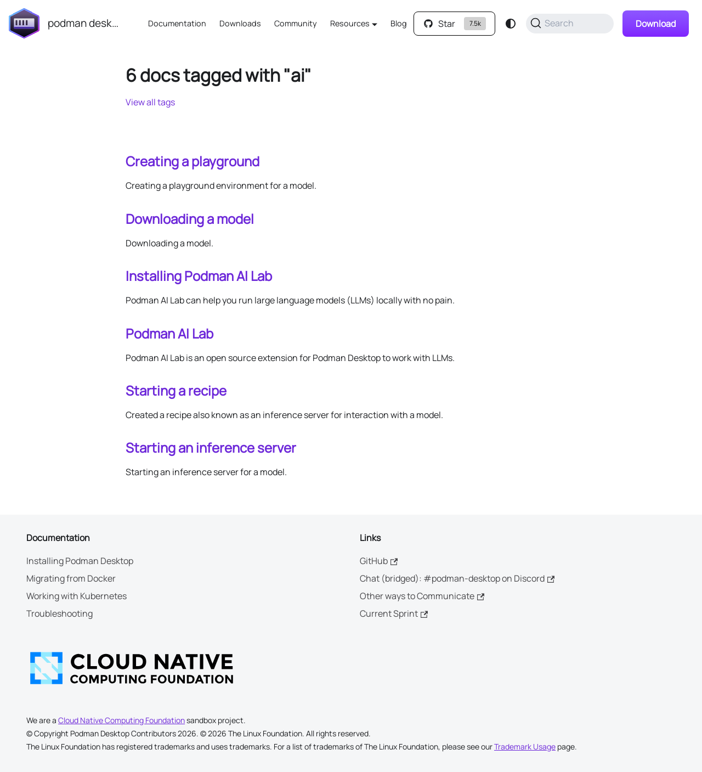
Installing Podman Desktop (79, 561)
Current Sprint (394, 613)
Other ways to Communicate (422, 596)
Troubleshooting (59, 613)
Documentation (177, 23)
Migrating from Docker (71, 578)
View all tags (150, 102)
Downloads (240, 23)
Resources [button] (350, 23)
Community (295, 23)
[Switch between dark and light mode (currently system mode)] (510, 23)
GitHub (379, 561)
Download (656, 24)
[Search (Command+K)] (570, 23)
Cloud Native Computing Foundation (121, 720)
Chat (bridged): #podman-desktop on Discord (457, 578)
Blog (398, 23)
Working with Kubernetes (76, 596)
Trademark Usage (525, 746)
